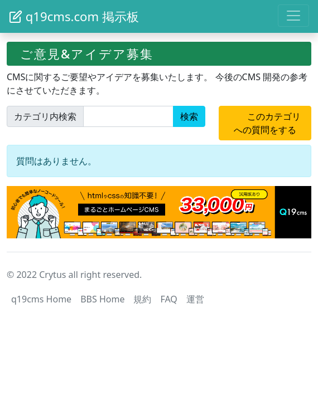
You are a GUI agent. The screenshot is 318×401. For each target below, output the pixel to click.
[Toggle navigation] (293, 15)
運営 (195, 299)
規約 (142, 299)
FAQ (168, 299)
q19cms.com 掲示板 (74, 16)
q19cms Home (41, 299)
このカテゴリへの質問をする (270, 123)
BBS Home (102, 299)
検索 (189, 116)
